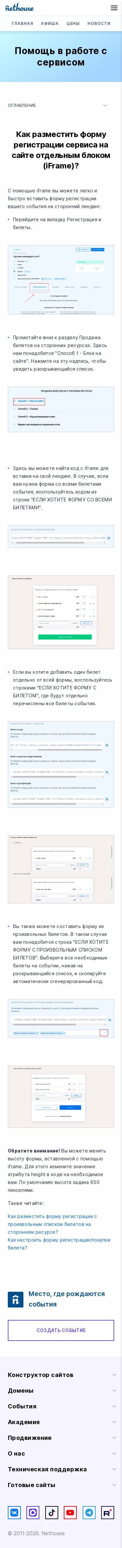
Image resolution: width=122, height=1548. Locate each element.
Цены (73, 23)
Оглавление (58, 105)
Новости (99, 23)
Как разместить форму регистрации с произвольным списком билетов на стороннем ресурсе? (52, 1224)
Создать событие (61, 1330)
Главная (22, 23)
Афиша (50, 23)
